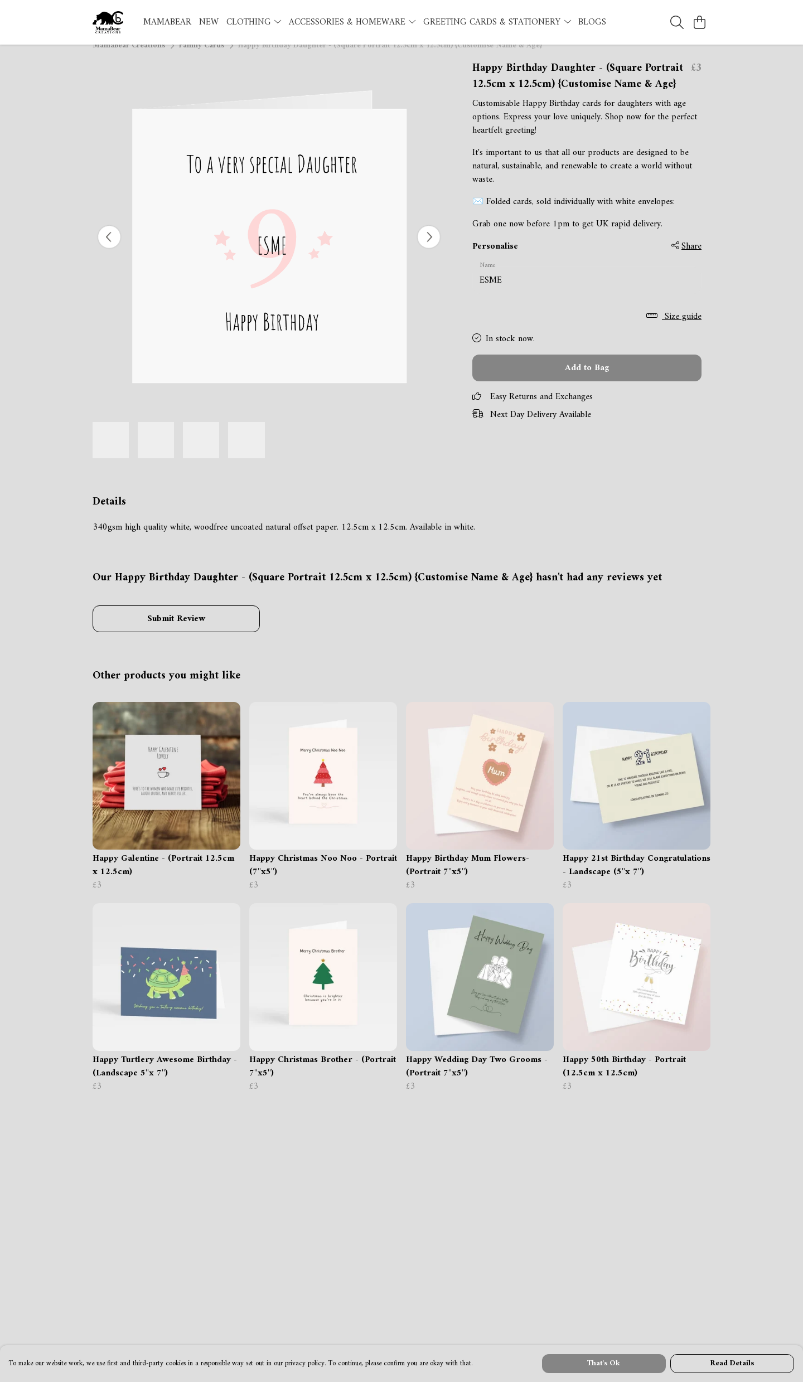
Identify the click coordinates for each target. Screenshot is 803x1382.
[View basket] (699, 22)
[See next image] (429, 250)
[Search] (677, 22)
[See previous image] (109, 250)
